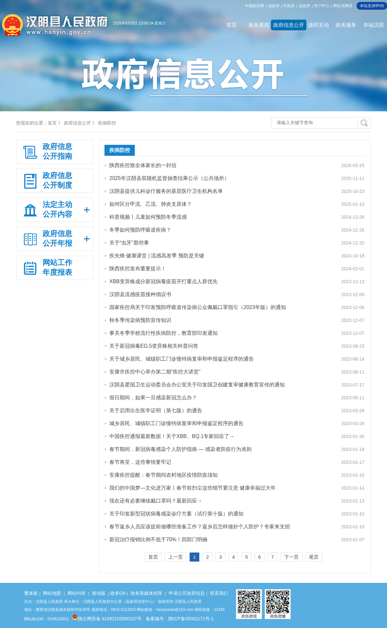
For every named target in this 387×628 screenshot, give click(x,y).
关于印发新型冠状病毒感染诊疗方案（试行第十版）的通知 (176, 513)
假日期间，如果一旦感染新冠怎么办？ (153, 397)
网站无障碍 (342, 6)
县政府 (304, 6)
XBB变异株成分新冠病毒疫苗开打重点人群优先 (163, 281)
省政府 (274, 6)
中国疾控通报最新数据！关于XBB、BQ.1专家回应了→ (171, 436)
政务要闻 (259, 25)
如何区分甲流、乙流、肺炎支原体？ (150, 204)
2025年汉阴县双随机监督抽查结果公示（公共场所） (169, 178)
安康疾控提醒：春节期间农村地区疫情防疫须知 (163, 475)
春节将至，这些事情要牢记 (140, 462)
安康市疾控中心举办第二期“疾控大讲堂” (155, 371)
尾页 (314, 557)
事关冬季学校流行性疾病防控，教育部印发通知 (163, 333)
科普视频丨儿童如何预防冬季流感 (148, 217)
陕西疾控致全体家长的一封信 (142, 165)
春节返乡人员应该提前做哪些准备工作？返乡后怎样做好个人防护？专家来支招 (199, 526)
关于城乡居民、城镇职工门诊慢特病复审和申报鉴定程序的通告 (181, 359)
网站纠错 (76, 593)
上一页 (175, 557)
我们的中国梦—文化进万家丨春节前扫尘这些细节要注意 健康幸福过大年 (192, 488)
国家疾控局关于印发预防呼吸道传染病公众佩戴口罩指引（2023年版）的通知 (197, 307)
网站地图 (52, 593)
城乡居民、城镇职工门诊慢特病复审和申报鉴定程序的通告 (176, 423)
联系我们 (219, 593)
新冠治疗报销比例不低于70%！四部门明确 (158, 539)
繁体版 (31, 593)
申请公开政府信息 (187, 593)
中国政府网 (254, 6)
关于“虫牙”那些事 (129, 242)
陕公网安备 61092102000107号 (107, 618)
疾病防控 (107, 122)
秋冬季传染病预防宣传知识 (140, 320)
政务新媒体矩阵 (146, 593)
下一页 (291, 557)
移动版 (98, 593)
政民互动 (318, 25)
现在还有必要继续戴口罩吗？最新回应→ (155, 500)
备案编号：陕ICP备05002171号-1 (179, 618)
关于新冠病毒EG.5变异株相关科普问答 (153, 346)
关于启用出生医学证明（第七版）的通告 (155, 410)
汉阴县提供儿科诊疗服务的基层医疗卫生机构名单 (166, 191)
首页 (231, 25)
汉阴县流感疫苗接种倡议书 (140, 294)
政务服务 (346, 25)
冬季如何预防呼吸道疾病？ (140, 230)
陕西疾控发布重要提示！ (137, 268)
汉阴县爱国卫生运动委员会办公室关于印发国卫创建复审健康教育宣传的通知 (197, 384)
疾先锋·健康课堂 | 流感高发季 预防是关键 (156, 255)
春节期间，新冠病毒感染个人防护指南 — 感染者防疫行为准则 (180, 449)
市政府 (289, 6)
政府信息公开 (288, 25)
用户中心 (321, 6)
